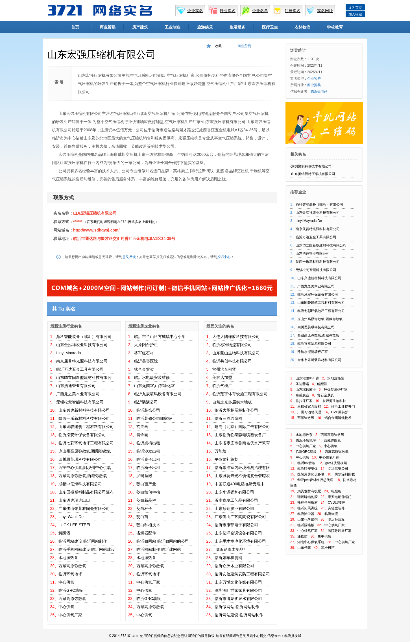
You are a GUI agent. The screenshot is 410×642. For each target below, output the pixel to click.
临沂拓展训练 (307, 508)
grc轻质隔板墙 (336, 463)
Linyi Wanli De (71, 516)
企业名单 (260, 10)
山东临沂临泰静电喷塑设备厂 (240, 435)
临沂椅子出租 (148, 467)
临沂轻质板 (336, 519)
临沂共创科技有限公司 (232, 361)
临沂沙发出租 (148, 451)
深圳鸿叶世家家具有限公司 (238, 590)
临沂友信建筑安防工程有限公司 (242, 574)
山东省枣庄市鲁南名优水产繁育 (242, 443)
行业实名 (227, 10)
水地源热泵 (68, 557)
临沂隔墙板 (305, 525)
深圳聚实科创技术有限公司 (311, 166)
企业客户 (314, 78)
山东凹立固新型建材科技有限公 (84, 377)
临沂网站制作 (95, 541)
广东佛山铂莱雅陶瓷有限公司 (84, 508)
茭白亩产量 (146, 484)
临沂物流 (331, 514)
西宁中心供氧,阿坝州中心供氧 (84, 467)
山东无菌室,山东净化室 (154, 385)
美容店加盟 (222, 377)
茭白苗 (142, 516)
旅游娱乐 (205, 27)
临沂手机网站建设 (74, 549)
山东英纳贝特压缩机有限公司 (313, 174)
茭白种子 (144, 508)
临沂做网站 (146, 541)
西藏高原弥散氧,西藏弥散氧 (82, 475)
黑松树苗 (328, 548)
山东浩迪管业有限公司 (76, 385)
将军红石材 (144, 353)
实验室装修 (336, 508)
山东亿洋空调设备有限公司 (238, 533)
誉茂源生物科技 (334, 401)
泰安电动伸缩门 (340, 497)
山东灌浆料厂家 (307, 378)
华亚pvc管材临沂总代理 (315, 480)
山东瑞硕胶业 (306, 390)
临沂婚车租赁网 (228, 557)
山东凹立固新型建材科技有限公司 (321, 245)
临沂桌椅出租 (148, 443)
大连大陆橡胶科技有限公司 (236, 336)
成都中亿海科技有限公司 (80, 484)
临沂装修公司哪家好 (154, 418)
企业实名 (195, 10)
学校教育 (335, 27)
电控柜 (336, 491)
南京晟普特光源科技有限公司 (82, 361)
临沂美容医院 (146, 361)
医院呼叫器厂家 (340, 531)
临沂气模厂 (222, 385)
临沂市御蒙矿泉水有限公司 (238, 598)
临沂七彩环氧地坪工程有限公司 (86, 443)
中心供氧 (66, 582)
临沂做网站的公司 (173, 541)
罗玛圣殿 (144, 475)
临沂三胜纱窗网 (228, 418)
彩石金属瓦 (325, 395)
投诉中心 (224, 257)
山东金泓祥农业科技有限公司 (82, 344)
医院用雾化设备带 (310, 474)
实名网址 (325, 10)
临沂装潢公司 (146, 402)
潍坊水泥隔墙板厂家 (312, 352)
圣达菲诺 (302, 384)
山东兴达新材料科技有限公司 (84, 410)
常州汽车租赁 (224, 369)
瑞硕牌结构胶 (307, 497)
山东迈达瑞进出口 (74, 500)
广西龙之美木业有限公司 (78, 394)
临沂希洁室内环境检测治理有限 (242, 467)
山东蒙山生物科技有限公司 (236, 353)
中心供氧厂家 (70, 615)
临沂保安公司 (338, 469)
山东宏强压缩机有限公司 (95, 213)
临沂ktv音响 (306, 463)
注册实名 (292, 10)
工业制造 (172, 27)
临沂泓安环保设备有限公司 (82, 435)
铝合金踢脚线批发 (338, 418)
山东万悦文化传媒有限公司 (238, 582)
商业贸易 (107, 27)
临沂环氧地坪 (70, 574)
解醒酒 (64, 533)
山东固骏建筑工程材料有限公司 (86, 426)
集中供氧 (324, 536)
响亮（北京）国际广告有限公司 (242, 426)
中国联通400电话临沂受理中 (240, 484)
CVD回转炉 (339, 412)
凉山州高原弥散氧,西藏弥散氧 (84, 451)
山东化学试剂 (307, 519)
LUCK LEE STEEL (74, 525)
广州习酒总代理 (309, 412)
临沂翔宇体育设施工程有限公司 (240, 394)
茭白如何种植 (148, 492)
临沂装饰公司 (148, 410)
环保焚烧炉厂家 (336, 390)
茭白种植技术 (148, 525)
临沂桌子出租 (148, 459)
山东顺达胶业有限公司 (234, 508)
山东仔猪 (304, 548)
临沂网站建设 (70, 541)
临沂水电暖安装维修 (152, 377)
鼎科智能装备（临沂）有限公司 (84, 336)
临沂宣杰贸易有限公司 (314, 344)
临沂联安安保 (307, 469)
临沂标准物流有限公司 (232, 344)
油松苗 (302, 536)
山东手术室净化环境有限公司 (240, 541)
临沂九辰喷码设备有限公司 (158, 394)
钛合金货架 (144, 369)
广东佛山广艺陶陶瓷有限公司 (240, 516)
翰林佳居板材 (307, 503)
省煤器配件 (146, 533)
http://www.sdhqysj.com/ (96, 230)
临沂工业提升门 (343, 407)
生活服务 (237, 27)
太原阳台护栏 (146, 344)
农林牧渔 (302, 27)
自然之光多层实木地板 (232, 402)
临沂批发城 (292, 636)
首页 (75, 27)
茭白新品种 (146, 500)
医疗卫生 (270, 27)
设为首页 (355, 8)
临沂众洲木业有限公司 (234, 566)
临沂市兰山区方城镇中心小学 (160, 336)
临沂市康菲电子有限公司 (236, 525)
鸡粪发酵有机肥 (309, 491)
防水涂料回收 (345, 474)
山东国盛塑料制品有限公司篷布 (86, 492)
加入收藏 (355, 14)
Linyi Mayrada (68, 353)
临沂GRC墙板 (70, 590)
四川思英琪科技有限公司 (80, 459)
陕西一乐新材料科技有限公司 (84, 418)
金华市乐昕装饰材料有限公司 (319, 360)
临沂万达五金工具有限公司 (80, 369)
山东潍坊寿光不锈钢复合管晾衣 (242, 475)
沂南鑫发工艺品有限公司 (236, 500)
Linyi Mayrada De (309, 221)
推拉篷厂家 (304, 401)
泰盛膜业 (302, 395)
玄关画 (142, 426)
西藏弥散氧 (305, 418)
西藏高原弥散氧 (72, 566)
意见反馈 (129, 257)
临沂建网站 (171, 549)
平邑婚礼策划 (226, 459)
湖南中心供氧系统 (310, 542)
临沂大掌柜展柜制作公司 (236, 410)
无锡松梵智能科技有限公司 (80, 402)
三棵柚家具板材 (309, 407)
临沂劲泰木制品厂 (231, 549)
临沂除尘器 (305, 514)
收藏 (218, 46)
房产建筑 (140, 27)
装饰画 (142, 435)
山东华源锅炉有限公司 (234, 492)
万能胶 (220, 451)
